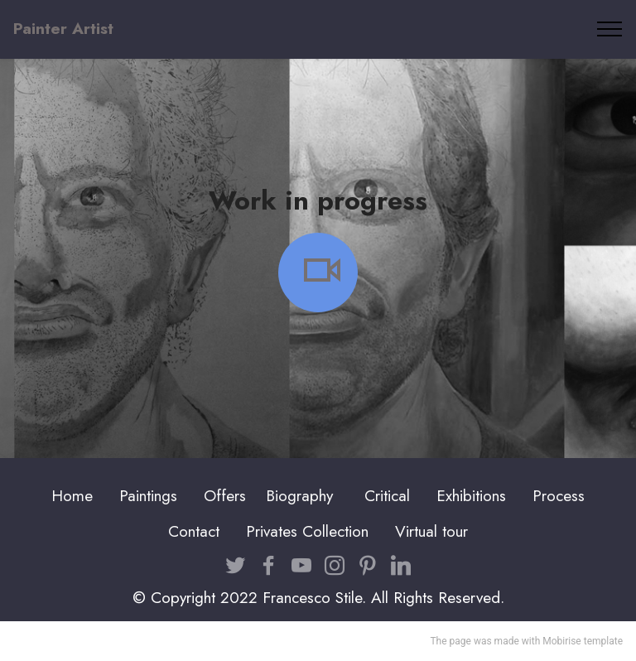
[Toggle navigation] (610, 29)
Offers (227, 495)
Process (558, 495)
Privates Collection (307, 531)
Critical (387, 495)
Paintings (148, 495)
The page (450, 641)
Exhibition (467, 495)
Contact (193, 531)
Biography (299, 495)
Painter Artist (63, 28)
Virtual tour (431, 531)
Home (72, 495)
